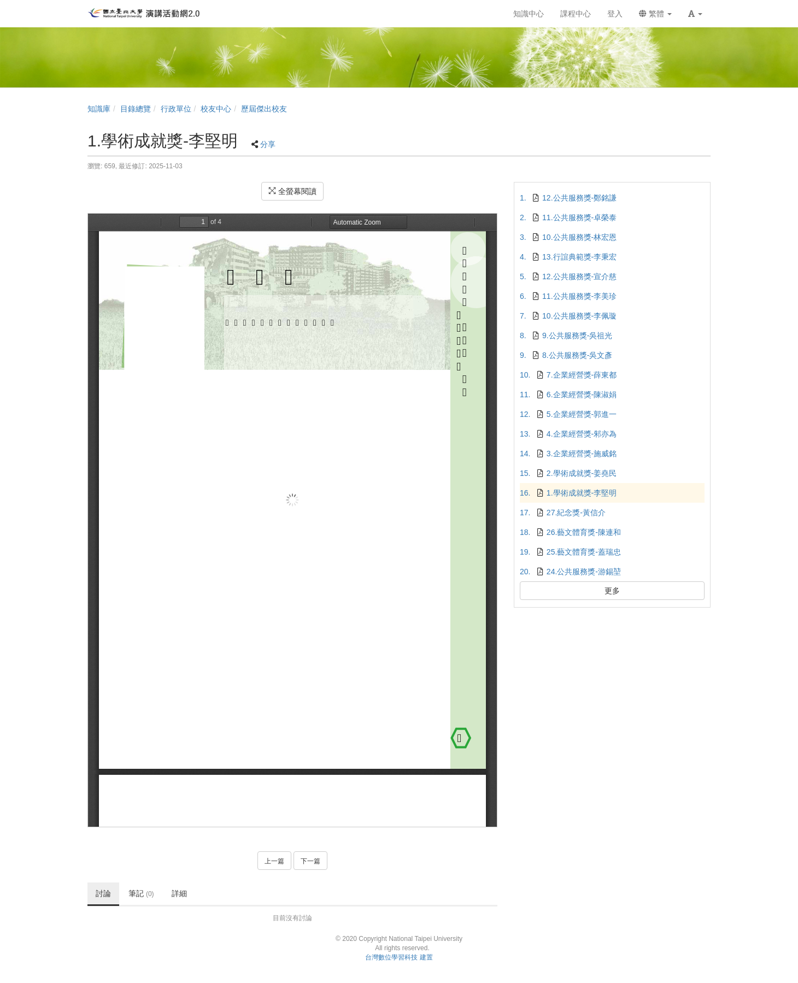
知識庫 (98, 108)
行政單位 (176, 108)
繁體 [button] (655, 13)
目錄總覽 (135, 108)
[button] (695, 13)
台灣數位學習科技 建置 (398, 957)
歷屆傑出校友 (264, 108)
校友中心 (216, 108)
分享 (267, 144)
